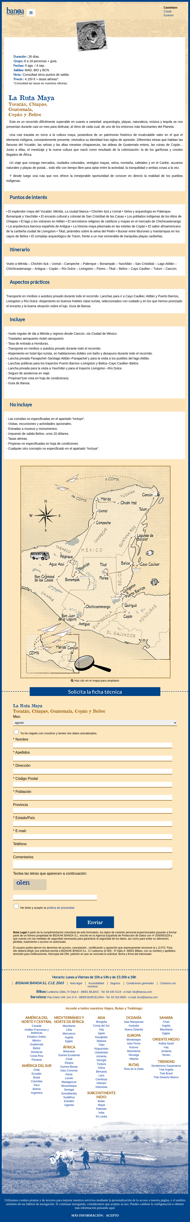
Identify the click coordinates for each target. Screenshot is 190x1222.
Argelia (69, 1038)
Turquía (101, 1065)
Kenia (69, 1075)
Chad (69, 1060)
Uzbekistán (101, 1053)
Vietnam (101, 1084)
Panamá (37, 1061)
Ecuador (37, 1075)
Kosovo (133, 1048)
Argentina (36, 1094)
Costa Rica (36, 1057)
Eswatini (69, 1102)
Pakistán (101, 1110)
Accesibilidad (96, 984)
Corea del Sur (101, 1027)
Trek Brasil (166, 1074)
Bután (101, 1102)
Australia (134, 1027)
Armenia (101, 1057)
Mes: (17, 717)
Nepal (101, 1106)
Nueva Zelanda (134, 1030)
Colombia (36, 1082)
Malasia (101, 1042)
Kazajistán (101, 1038)
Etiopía (69, 1064)
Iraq (101, 1030)
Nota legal (76, 984)
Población (22, 792)
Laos (101, 1076)
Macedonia (134, 1052)
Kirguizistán (101, 1050)
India (101, 1114)
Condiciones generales (140, 984)
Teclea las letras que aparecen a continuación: (50, 875)
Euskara (169, 15)
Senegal (69, 1091)
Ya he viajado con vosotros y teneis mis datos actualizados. (58, 733)
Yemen (166, 1056)
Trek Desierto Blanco (166, 1078)
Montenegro (134, 1041)
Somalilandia (69, 1094)
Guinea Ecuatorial (69, 1056)
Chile (37, 1071)
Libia (69, 1031)
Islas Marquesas (133, 1023)
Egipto (69, 1042)
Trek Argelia (166, 1071)
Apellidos (21, 752)
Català (168, 11)
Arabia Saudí (166, 1044)
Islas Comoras (69, 1071)
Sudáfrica (69, 1098)
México (36, 1042)
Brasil (36, 1078)
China (101, 1069)
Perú (36, 1086)
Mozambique (69, 1087)
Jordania (166, 1052)
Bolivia (36, 1090)
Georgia (101, 1061)
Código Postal (25, 778)
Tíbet (101, 1046)
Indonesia (101, 1088)
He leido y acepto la (47, 909)
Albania (133, 1060)
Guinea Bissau (69, 1068)
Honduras (36, 1053)
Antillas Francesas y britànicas (37, 1033)
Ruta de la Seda (133, 1070)
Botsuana (69, 1052)
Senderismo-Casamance (166, 1067)
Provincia (20, 805)
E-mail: (20, 831)
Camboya (101, 1080)
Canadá (36, 1027)
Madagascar (69, 1083)
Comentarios (23, 857)
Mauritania (69, 1027)
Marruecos (69, 1035)
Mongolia (101, 1023)
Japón (101, 1034)
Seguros (115, 984)
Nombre (20, 739)
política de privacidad (60, 909)
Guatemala (36, 1045)
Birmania (101, 1073)
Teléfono (20, 844)
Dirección (21, 765)
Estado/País (24, 818)
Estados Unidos (36, 1038)
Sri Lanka (101, 1117)
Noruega (134, 1056)
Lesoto (69, 1079)
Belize (36, 1049)
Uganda (69, 1106)
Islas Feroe (133, 1044)
